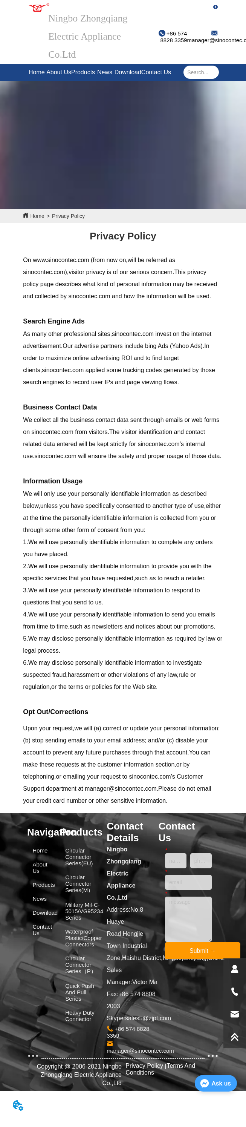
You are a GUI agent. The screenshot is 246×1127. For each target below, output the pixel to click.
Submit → (202, 951)
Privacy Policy (68, 216)
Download (128, 72)
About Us (58, 72)
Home (37, 72)
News (104, 72)
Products (83, 72)
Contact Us (156, 72)
